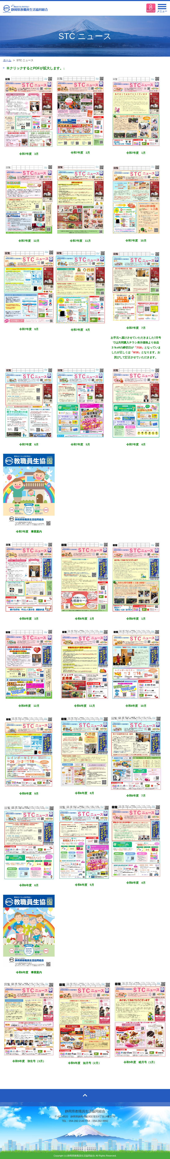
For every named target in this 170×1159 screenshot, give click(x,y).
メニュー (162, 9)
